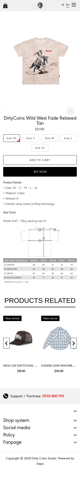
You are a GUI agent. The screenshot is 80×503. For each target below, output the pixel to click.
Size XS (13, 166)
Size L (68, 165)
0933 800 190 (53, 423)
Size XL (40, 175)
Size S (30, 165)
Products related (40, 328)
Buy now (40, 199)
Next (70, 125)
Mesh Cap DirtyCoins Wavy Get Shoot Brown (35, 392)
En (67, 5)
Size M (49, 165)
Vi (63, 5)
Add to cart (40, 187)
